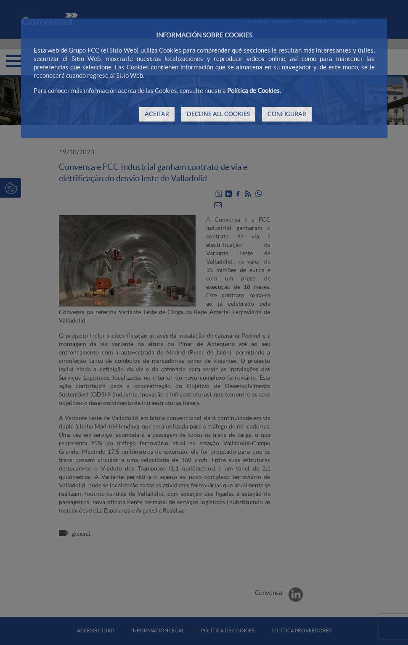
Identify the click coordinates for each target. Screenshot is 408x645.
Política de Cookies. (254, 90)
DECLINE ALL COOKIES (218, 114)
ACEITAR (157, 114)
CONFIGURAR (287, 114)
